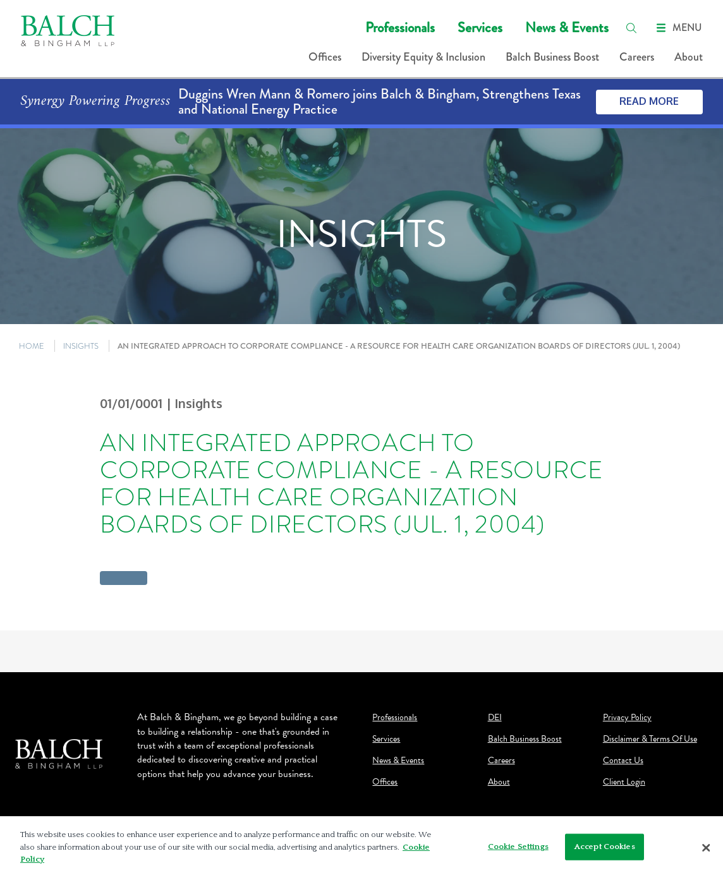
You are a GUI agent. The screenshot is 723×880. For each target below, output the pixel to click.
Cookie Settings (518, 849)
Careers (636, 57)
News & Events (567, 27)
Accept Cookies (604, 849)
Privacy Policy (627, 717)
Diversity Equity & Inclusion (423, 57)
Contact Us (623, 760)
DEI (495, 717)
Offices (324, 57)
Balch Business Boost (552, 57)
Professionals (400, 27)
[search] (631, 27)
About (688, 57)
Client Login (624, 782)
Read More (649, 101)
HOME (31, 346)
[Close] (706, 851)
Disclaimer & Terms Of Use (650, 739)
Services (480, 27)
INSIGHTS (81, 346)
